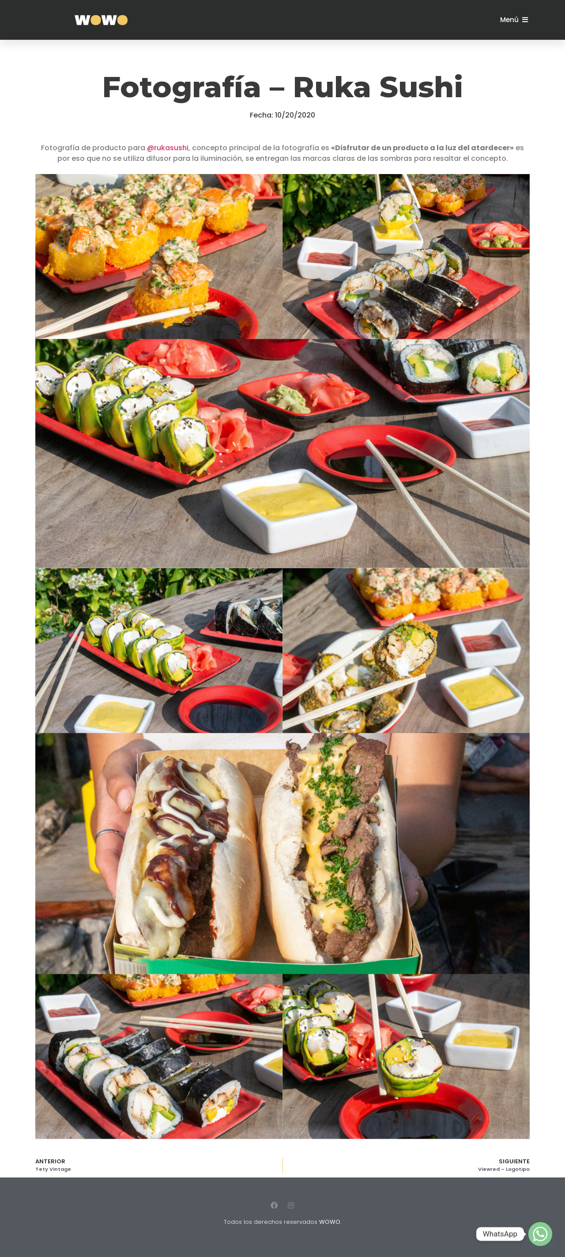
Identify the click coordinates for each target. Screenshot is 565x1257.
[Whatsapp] (540, 1234)
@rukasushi (167, 148)
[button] (514, 19)
